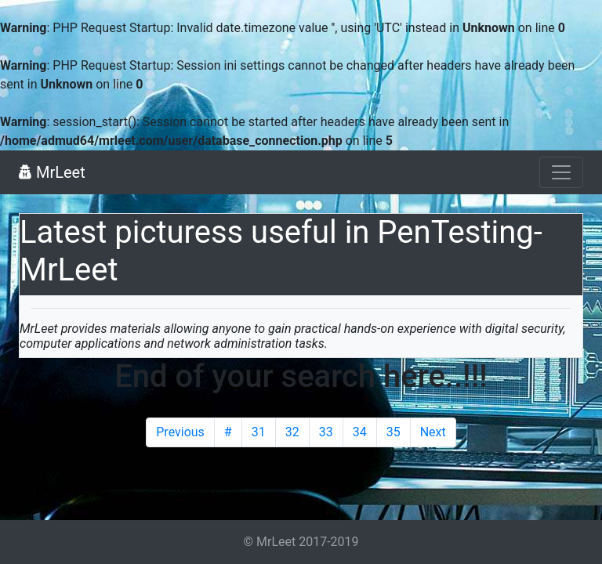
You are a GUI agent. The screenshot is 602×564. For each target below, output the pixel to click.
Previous (180, 432)
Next (433, 432)
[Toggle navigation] (561, 172)
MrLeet (52, 172)
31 (259, 432)
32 (292, 432)
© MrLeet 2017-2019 (300, 541)
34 (360, 432)
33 (326, 432)
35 (393, 432)
